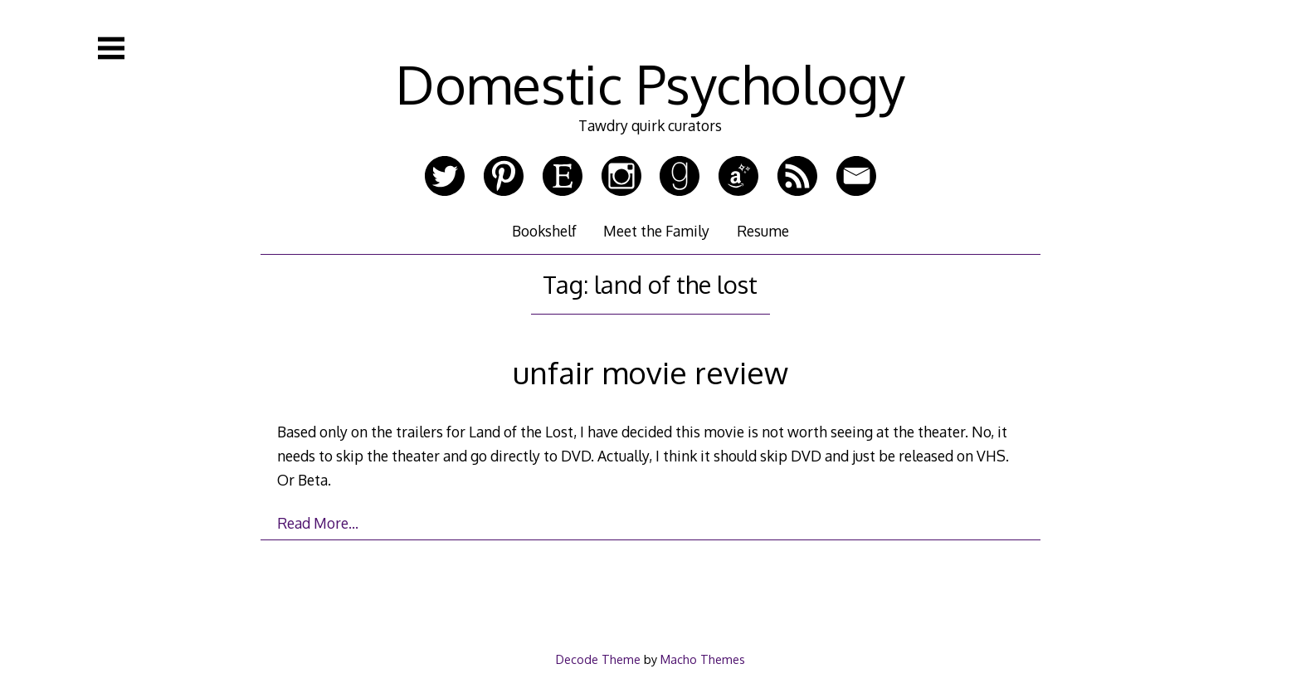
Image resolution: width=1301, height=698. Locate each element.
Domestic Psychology (650, 83)
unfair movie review (650, 372)
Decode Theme (598, 659)
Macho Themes (702, 659)
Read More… (317, 523)
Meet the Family (656, 231)
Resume (763, 231)
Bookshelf (544, 231)
